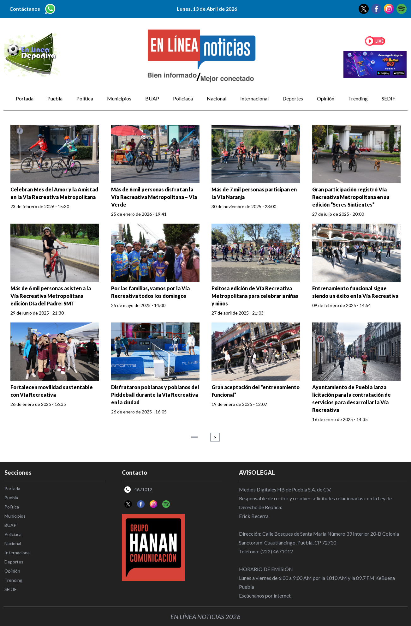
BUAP (152, 98)
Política (84, 98)
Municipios (119, 98)
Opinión (325, 98)
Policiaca (183, 98)
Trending (358, 98)
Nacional (216, 98)
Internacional (254, 98)
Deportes (293, 98)
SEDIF (388, 98)
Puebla (55, 98)
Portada (24, 98)
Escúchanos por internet (265, 596)
